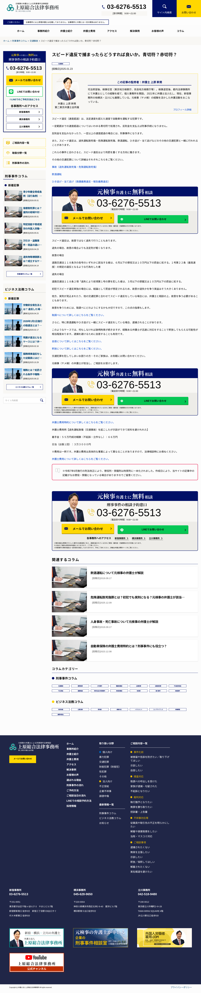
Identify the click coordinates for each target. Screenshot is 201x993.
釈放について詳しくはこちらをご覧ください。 (77, 349)
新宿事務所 (120, 538)
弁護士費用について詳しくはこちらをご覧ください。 (81, 459)
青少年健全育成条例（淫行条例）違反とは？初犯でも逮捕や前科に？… (32, 194)
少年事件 (99, 686)
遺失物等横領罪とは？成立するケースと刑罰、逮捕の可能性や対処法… (32, 259)
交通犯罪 (104, 764)
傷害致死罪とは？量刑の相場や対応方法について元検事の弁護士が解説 (32, 210)
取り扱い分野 (106, 746)
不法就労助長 (177, 686)
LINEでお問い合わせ (148, 218)
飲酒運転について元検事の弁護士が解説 (117, 573)
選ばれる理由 (73, 782)
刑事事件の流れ (17, 163)
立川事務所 (154, 538)
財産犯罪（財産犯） (110, 769)
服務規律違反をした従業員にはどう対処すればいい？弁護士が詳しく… (32, 356)
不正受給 (60, 691)
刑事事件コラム (19, 40)
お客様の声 (158, 31)
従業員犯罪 (158, 686)
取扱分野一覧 (16, 153)
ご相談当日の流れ (76, 798)
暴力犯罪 (104, 759)
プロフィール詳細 (182, 110)
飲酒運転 (57, 175)
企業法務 (80, 710)
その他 (103, 779)
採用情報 (71, 808)
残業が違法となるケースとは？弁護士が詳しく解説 (32, 340)
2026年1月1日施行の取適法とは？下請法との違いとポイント (32, 324)
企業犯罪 (138, 686)
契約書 (99, 710)
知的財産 (60, 710)
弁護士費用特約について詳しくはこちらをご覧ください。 (83, 423)
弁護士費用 (89, 31)
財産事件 (182, 691)
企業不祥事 (105, 794)
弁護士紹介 (66, 31)
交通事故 (34, 40)
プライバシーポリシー (181, 989)
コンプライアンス (159, 710)
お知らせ (104, 825)
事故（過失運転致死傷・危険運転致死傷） (75, 167)
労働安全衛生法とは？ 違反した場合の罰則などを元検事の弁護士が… (32, 307)
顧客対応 (119, 710)
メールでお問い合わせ (92, 218)
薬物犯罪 (80, 686)
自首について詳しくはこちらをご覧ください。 (77, 342)
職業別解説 (119, 686)
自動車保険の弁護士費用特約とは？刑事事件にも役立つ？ (129, 646)
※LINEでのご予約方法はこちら (24, 99)
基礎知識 (80, 691)
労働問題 (180, 710)
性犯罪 (143, 691)
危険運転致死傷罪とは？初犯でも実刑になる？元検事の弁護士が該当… (138, 597)
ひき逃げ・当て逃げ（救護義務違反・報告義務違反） (81, 182)
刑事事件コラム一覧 (24, 274)
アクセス (112, 31)
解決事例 (135, 31)
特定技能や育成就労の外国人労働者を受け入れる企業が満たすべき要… (32, 226)
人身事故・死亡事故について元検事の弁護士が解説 (124, 622)
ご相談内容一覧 (17, 142)
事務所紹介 (43, 31)
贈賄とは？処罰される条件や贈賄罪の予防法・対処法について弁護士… (32, 372)
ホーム (20, 31)
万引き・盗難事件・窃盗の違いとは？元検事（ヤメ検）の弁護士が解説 (32, 243)
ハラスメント (138, 710)
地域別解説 (123, 691)
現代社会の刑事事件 (102, 691)
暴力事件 (162, 691)
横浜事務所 (137, 538)
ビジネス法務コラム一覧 (24, 387)
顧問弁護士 (60, 716)
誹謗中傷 (104, 798)
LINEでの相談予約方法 (78, 803)
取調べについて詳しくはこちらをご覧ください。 (78, 315)
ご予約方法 (72, 793)
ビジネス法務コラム (110, 821)
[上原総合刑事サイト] (36, 7)
